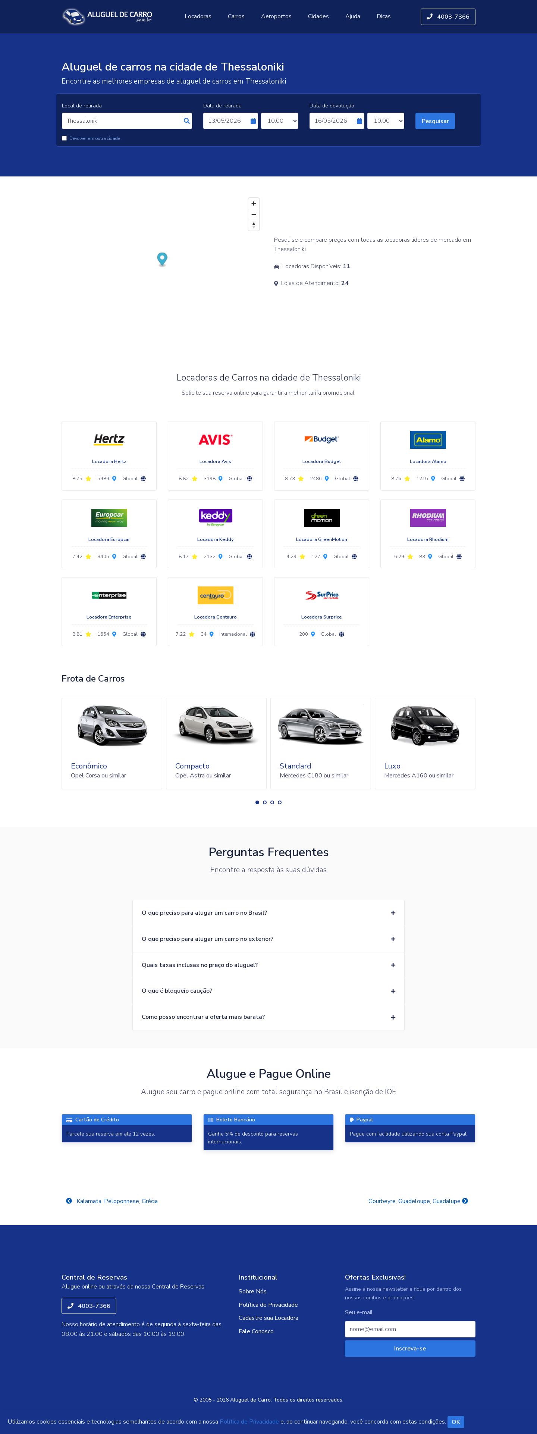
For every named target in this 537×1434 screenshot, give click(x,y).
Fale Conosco (256, 1331)
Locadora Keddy (215, 539)
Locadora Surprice (321, 617)
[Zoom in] (253, 203)
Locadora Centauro (215, 617)
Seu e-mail (359, 1312)
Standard (295, 766)
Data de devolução (332, 105)
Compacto (192, 766)
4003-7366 (448, 17)
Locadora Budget (321, 461)
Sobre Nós (253, 1291)
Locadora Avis (215, 461)
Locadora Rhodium (428, 539)
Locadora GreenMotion (321, 539)
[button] (257, 802)
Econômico (89, 766)
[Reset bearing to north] (253, 225)
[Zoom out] (253, 214)
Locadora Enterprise (109, 617)
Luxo (392, 766)
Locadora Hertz (109, 461)
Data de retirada (222, 105)
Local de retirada (82, 105)
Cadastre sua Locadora (268, 1318)
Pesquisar (435, 121)
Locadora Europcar (109, 539)
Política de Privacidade (268, 1305)
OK (456, 1422)
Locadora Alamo (428, 461)
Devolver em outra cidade (94, 138)
